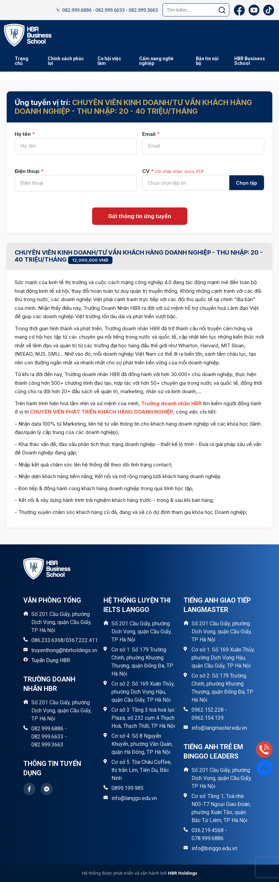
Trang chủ (21, 61)
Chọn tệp (246, 183)
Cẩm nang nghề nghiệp (156, 61)
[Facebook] (239, 10)
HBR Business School (249, 61)
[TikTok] (268, 10)
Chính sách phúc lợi (66, 61)
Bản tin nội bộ (207, 61)
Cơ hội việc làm (109, 61)
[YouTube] (254, 10)
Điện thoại (29, 171)
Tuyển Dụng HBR (50, 660)
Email (151, 134)
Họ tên (25, 134)
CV (173, 171)
